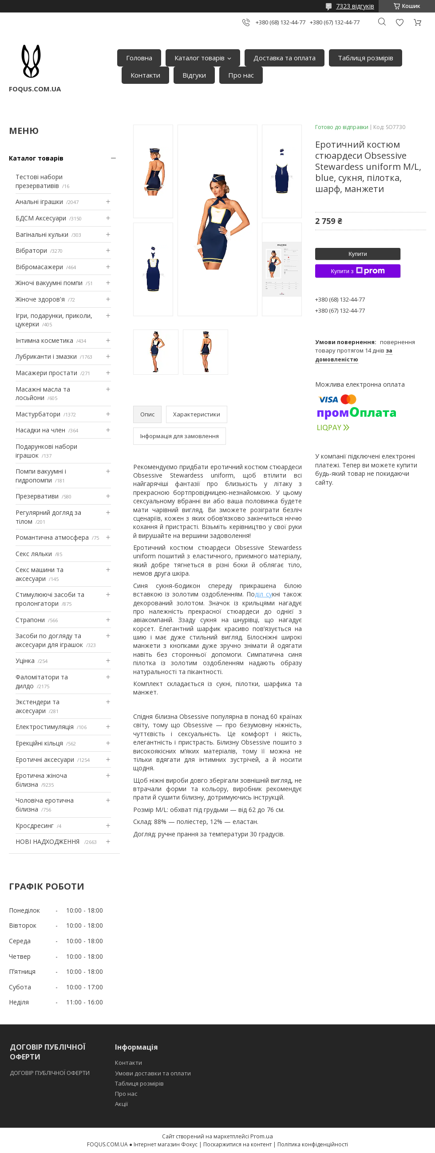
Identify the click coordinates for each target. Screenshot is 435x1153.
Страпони (30, 620)
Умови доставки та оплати (153, 1073)
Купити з (357, 271)
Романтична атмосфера (52, 537)
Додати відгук (399, 22)
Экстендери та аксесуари (37, 706)
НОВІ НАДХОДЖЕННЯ (48, 841)
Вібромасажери (39, 267)
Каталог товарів (199, 57)
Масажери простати (46, 373)
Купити (357, 254)
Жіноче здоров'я (40, 299)
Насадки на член (40, 430)
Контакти (145, 75)
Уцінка (25, 660)
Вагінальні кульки (42, 234)
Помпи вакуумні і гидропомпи (41, 475)
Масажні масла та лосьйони (43, 393)
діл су (263, 594)
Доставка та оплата (284, 57)
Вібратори (31, 250)
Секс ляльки (34, 553)
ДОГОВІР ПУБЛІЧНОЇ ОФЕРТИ (50, 1073)
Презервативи (37, 496)
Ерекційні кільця (39, 743)
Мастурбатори (38, 414)
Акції (121, 1104)
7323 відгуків (355, 6)
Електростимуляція (45, 726)
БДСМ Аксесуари (41, 218)
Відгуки (194, 75)
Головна (139, 57)
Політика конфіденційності (312, 1144)
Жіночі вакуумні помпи (49, 282)
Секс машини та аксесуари (39, 574)
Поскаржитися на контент (237, 1144)
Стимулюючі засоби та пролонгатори (50, 599)
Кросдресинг (35, 825)
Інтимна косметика (44, 340)
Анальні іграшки (39, 201)
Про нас (241, 75)
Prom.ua (261, 1136)
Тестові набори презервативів (39, 181)
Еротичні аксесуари (45, 759)
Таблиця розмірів (365, 57)
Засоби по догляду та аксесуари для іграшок (49, 640)
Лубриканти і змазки (46, 356)
